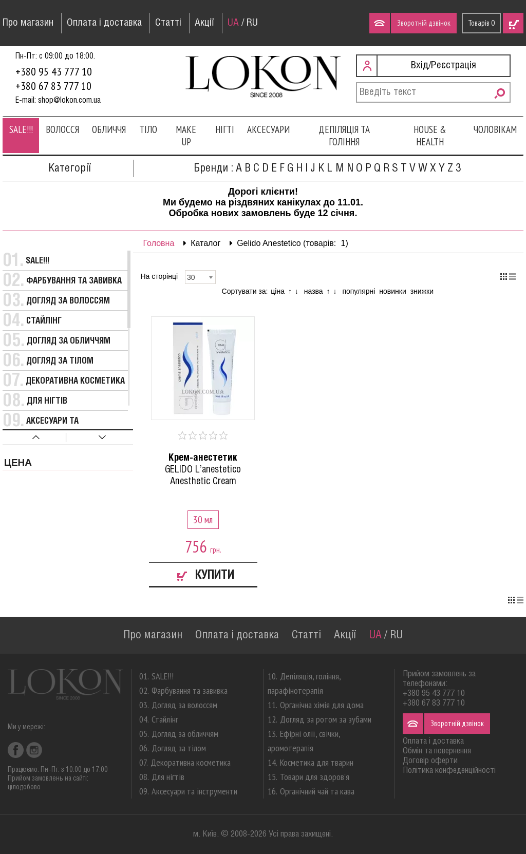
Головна (159, 243)
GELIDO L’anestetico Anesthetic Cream (203, 469)
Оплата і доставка (104, 23)
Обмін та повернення (437, 751)
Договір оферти (430, 761)
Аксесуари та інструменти (194, 791)
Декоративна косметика (75, 381)
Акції (204, 23)
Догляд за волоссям (68, 301)
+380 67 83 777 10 (53, 86)
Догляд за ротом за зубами (325, 719)
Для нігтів (47, 401)
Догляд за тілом (59, 361)
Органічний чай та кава (317, 791)
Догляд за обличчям (68, 341)
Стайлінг (44, 321)
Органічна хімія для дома (322, 705)
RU (252, 23)
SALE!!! (21, 129)
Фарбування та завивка (74, 281)
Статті (168, 23)
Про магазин (28, 23)
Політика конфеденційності (449, 770)
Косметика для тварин (316, 762)
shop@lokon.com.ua (69, 100)
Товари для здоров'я (314, 777)
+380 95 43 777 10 (53, 71)
